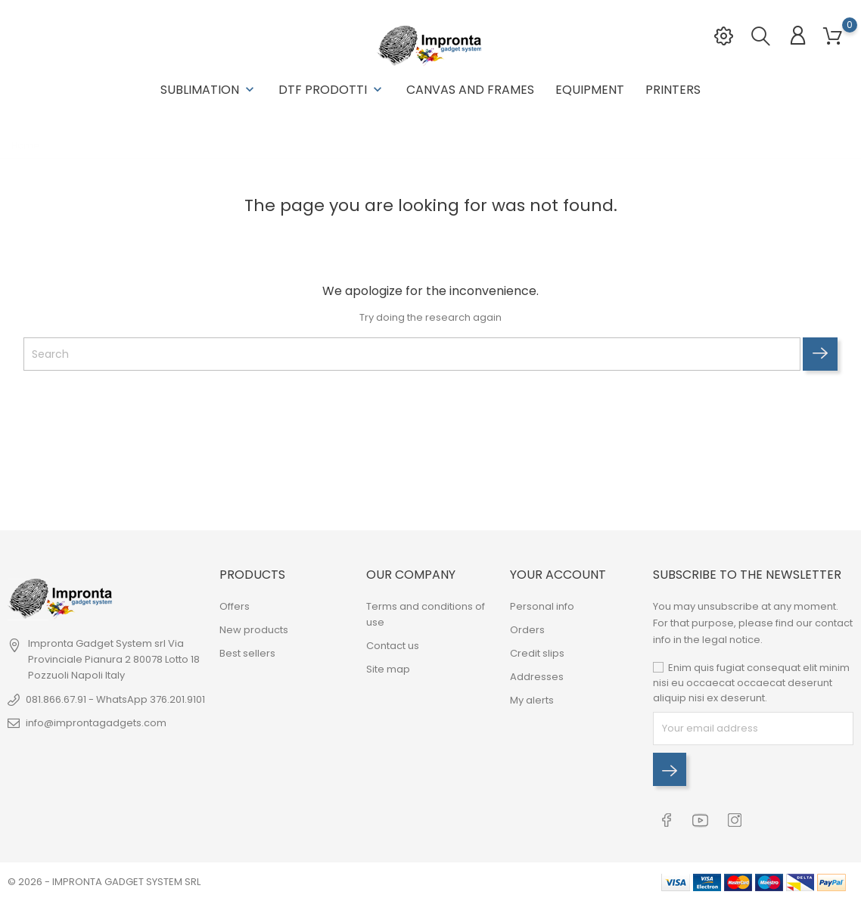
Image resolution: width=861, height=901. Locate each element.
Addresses (537, 677)
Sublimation (208, 89)
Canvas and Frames (470, 89)
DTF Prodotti (331, 89)
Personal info (542, 606)
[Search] (411, 354)
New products (253, 630)
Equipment (589, 89)
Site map (388, 669)
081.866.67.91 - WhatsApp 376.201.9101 (115, 699)
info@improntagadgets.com (96, 723)
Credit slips (537, 653)
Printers (673, 89)
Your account (558, 574)
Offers (234, 606)
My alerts (532, 700)
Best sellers (247, 653)
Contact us (392, 645)
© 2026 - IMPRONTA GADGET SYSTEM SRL (104, 882)
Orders (527, 630)
